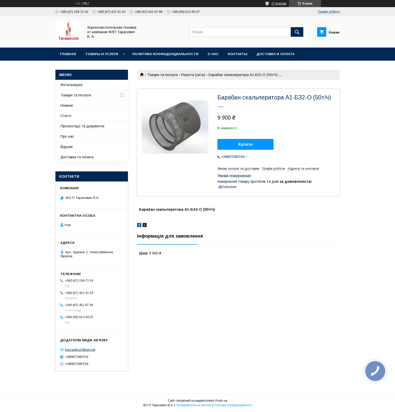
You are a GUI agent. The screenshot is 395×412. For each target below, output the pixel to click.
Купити (246, 144)
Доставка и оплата (275, 54)
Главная (68, 54)
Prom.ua (221, 400)
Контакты (237, 54)
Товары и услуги (101, 54)
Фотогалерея (71, 85)
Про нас (67, 136)
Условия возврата (78, 67)
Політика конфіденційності (233, 405)
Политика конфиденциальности (165, 54)
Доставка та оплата (76, 157)
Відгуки (66, 147)
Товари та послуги (162, 75)
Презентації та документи (82, 126)
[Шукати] (297, 32)
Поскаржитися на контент (194, 405)
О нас (213, 54)
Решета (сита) (193, 75)
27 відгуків (278, 3)
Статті (65, 116)
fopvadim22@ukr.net (80, 350)
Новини (66, 105)
